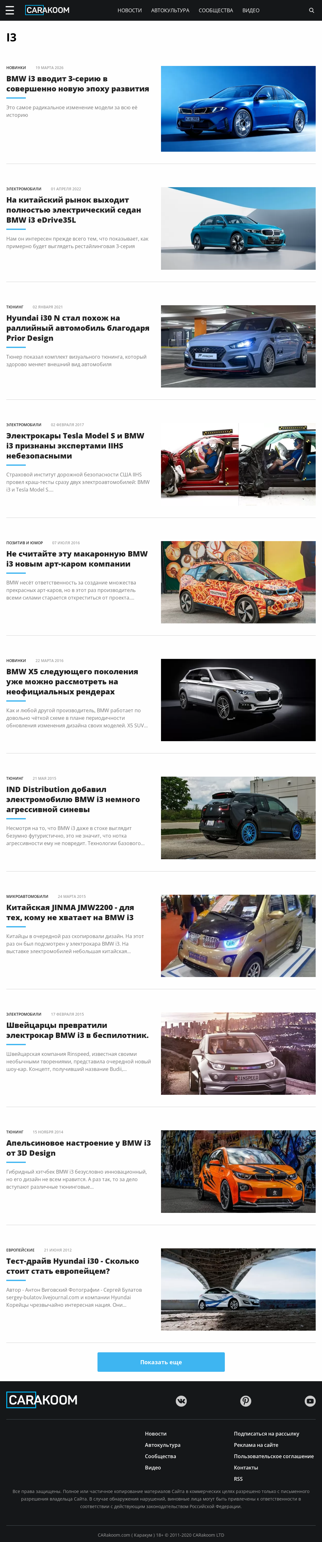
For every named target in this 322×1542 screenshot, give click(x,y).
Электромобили (24, 189)
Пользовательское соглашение (274, 1456)
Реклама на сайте (256, 1444)
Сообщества (216, 10)
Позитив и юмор (24, 543)
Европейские (20, 1250)
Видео (250, 10)
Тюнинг (14, 307)
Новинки (16, 67)
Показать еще (161, 1362)
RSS (238, 1478)
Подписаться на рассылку (266, 1433)
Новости (130, 10)
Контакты (246, 1467)
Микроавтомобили (27, 896)
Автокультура (170, 10)
